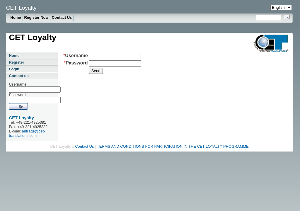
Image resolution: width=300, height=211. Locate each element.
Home (15, 17)
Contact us (18, 76)
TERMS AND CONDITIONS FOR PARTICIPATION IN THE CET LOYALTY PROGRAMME (173, 146)
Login (14, 69)
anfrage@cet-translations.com (27, 133)
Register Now (36, 17)
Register (16, 62)
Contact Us (62, 17)
